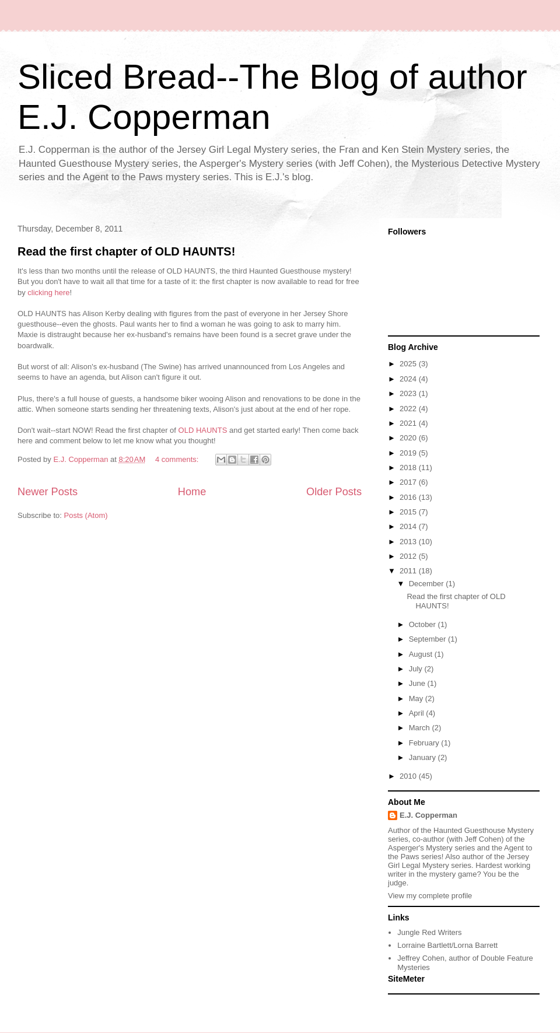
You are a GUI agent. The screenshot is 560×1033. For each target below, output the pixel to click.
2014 (409, 526)
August (422, 654)
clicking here (48, 292)
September (428, 639)
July (417, 668)
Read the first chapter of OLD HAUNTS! (126, 251)
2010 (409, 776)
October (423, 624)
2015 (409, 511)
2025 (409, 363)
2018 (409, 467)
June (418, 683)
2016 (409, 497)
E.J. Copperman (428, 815)
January (423, 757)
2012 (409, 556)
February (425, 742)
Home (192, 492)
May (417, 698)
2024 (409, 378)
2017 (409, 482)
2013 (409, 541)
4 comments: (178, 459)
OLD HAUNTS (203, 430)
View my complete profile (430, 895)
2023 (409, 393)
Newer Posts (48, 492)
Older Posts (334, 492)
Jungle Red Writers (429, 932)
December (427, 583)
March (420, 727)
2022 (409, 408)
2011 (409, 570)
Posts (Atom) (86, 515)
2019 (409, 453)
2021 (409, 423)
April (417, 713)
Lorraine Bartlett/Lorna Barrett (447, 945)
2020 (409, 437)
